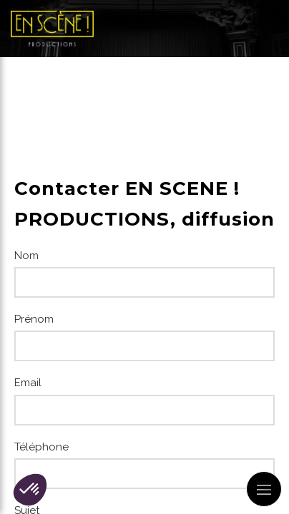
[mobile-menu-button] (264, 489)
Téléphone (41, 446)
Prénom (34, 319)
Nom (26, 255)
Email (27, 382)
